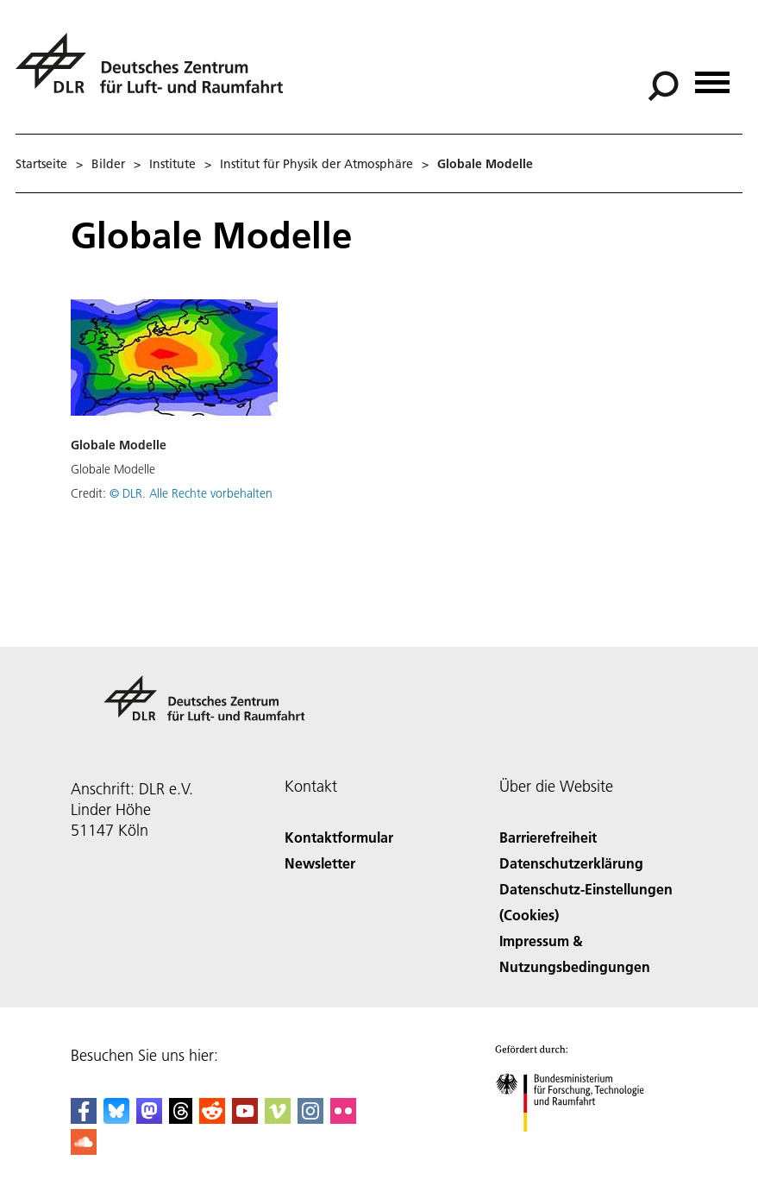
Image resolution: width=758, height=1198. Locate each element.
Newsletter (320, 863)
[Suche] (663, 86)
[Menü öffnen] (712, 76)
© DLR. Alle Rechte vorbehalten (191, 493)
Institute (172, 164)
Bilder (108, 164)
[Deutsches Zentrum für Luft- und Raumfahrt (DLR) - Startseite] (156, 73)
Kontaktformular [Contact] (339, 837)
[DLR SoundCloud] (84, 1149)
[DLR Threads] (181, 1118)
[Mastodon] (149, 1118)
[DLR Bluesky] (116, 1118)
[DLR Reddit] (212, 1118)
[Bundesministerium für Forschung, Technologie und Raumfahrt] (579, 1147)
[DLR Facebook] (84, 1118)
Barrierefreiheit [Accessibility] (548, 837)
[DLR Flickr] (343, 1118)
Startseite (41, 164)
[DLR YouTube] (245, 1118)
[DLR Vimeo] (278, 1118)
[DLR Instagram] (310, 1118)
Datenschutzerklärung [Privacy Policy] (571, 863)
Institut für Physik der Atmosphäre (316, 164)
